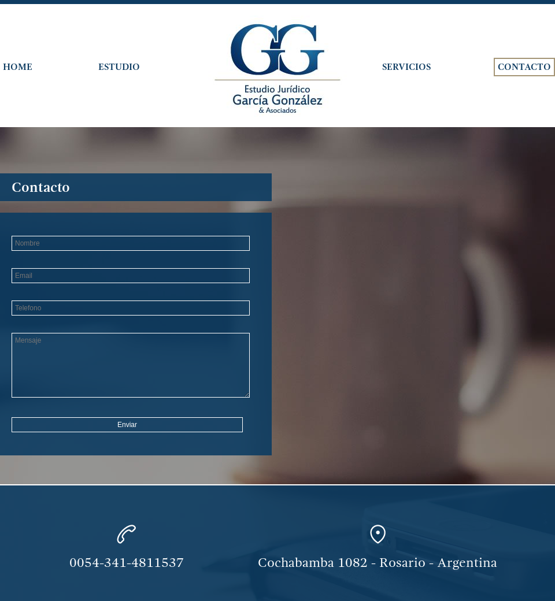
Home (17, 67)
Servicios (406, 67)
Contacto (524, 67)
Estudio (119, 67)
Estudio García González (277, 66)
